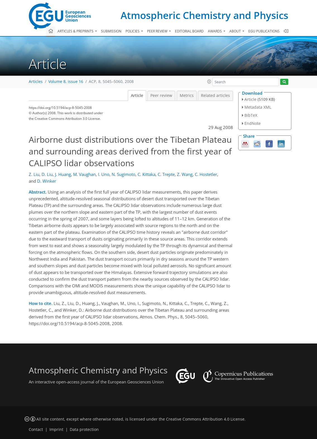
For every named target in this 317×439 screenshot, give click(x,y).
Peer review (161, 95)
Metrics (187, 95)
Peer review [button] (157, 31)
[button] (209, 81)
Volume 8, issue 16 (65, 81)
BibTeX (250, 115)
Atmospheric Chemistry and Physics (204, 15)
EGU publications (264, 31)
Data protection (84, 429)
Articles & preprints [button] (75, 31)
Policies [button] (133, 31)
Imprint (56, 429)
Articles (36, 81)
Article (137, 95)
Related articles (215, 95)
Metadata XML (257, 107)
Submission (111, 31)
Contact (36, 429)
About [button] (235, 31)
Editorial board (189, 31)
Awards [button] (215, 31)
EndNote (252, 123)
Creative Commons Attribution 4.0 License (205, 419)
